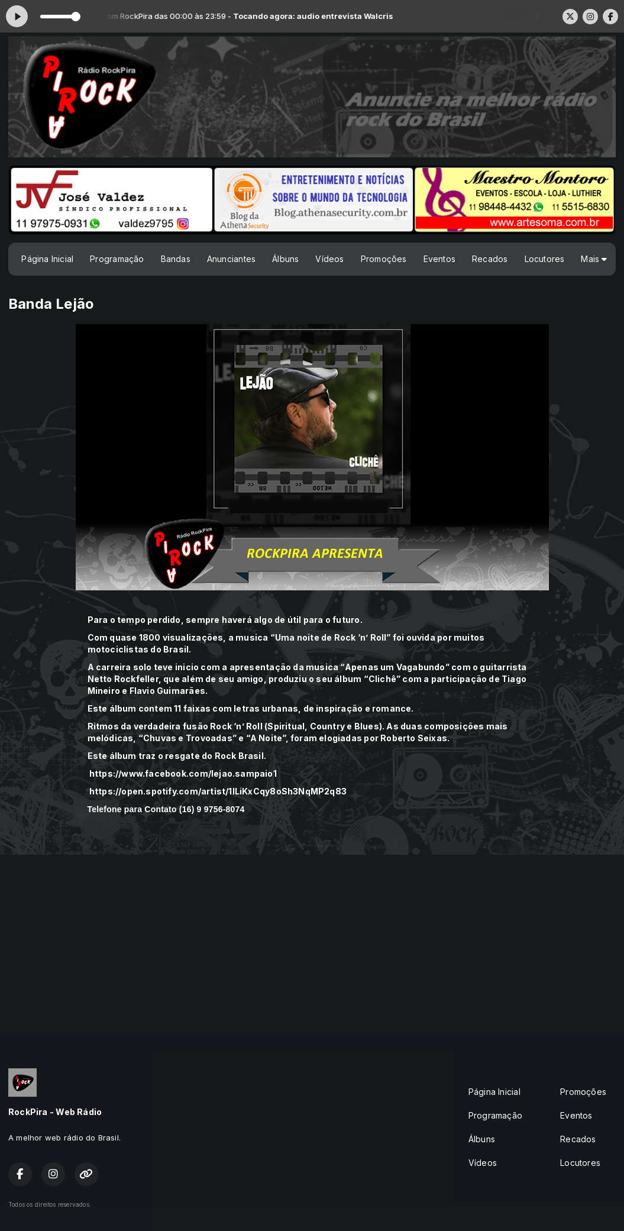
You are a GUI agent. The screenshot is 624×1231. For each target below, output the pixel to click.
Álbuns (285, 259)
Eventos (439, 259)
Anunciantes (231, 259)
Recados (489, 259)
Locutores (545, 259)
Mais (594, 259)
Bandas (175, 259)
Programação (117, 259)
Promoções (384, 259)
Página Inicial (47, 259)
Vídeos (329, 259)
